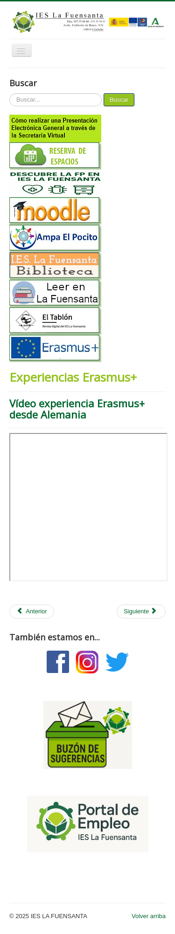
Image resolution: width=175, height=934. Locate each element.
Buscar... (9, 93)
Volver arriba (149, 916)
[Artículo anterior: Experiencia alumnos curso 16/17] (31, 611)
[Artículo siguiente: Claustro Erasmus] (141, 611)
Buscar (119, 99)
